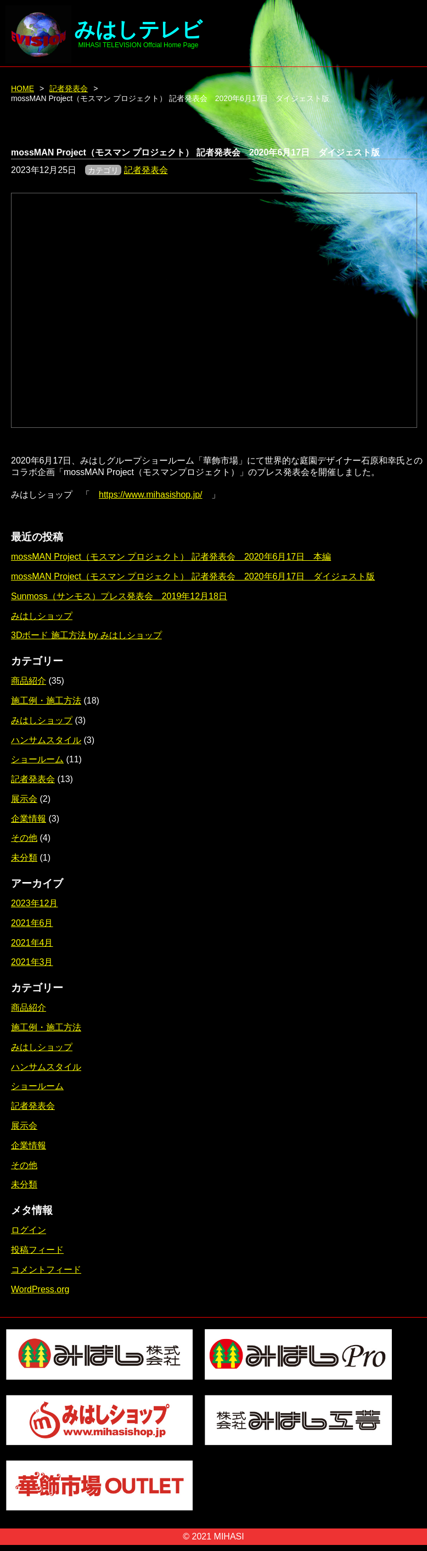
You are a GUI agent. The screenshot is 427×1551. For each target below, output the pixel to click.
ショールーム (37, 759)
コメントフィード (46, 1269)
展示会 (24, 799)
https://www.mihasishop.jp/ (151, 494)
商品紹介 (28, 680)
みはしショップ (41, 616)
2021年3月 (32, 962)
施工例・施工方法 (46, 700)
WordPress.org (40, 1289)
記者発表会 (68, 88)
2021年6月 (32, 923)
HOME (22, 88)
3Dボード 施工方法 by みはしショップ (86, 635)
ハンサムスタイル (46, 740)
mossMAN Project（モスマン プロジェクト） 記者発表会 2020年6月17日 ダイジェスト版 (193, 576)
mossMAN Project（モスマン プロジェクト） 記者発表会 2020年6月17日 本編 (171, 556)
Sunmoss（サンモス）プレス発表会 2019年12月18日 (119, 596)
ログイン (28, 1230)
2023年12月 (34, 903)
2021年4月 (32, 942)
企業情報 (28, 818)
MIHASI (229, 1536)
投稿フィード (37, 1249)
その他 (24, 838)
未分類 (24, 857)
